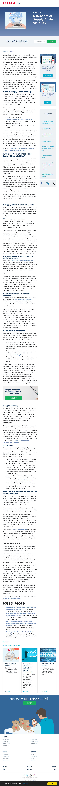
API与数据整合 (34, 743)
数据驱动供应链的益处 (47, 128)
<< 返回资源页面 (8, 51)
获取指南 (48, 102)
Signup (51, 41)
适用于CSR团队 (6, 756)
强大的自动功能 (34, 739)
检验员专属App (6, 739)
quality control (20, 300)
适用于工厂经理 (6, 760)
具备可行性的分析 (6, 743)
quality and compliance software (22, 260)
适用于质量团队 (6, 754)
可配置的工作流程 (34, 741)
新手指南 (32, 754)
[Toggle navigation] (53, 3)
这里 (33, 780)
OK (52, 783)
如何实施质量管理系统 (47, 141)
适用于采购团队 (6, 758)
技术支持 (32, 758)
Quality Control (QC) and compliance (19, 119)
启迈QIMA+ (33, 760)
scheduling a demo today (12, 598)
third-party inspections (26, 480)
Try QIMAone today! (13, 398)
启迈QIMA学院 (34, 756)
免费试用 (29, 703)
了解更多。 (26, 783)
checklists (28, 300)
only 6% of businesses (19, 529)
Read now (25, 691)
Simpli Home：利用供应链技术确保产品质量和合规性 (48, 148)
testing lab (18, 355)
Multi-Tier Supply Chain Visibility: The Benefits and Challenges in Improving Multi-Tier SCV (21, 623)
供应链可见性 (6, 745)
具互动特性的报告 (6, 741)
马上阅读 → (7, 691)
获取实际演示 (48, 75)
